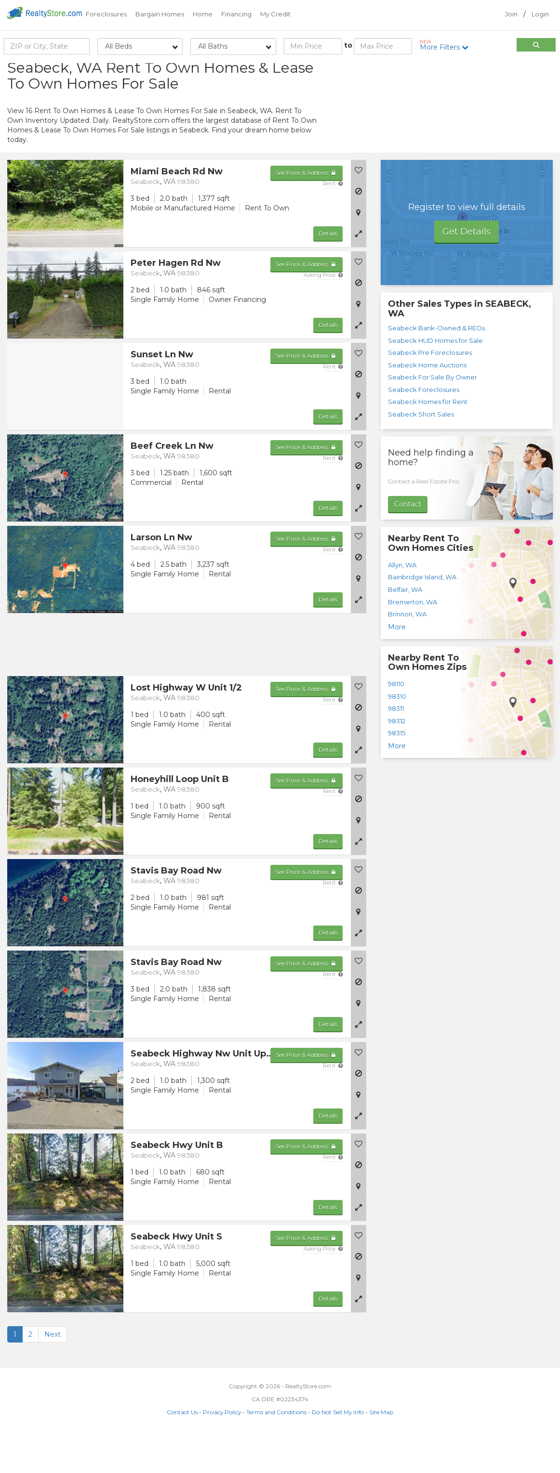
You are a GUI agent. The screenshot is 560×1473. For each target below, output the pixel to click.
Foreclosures (106, 14)
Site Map (381, 1449)
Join (511, 14)
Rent (333, 221)
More (397, 664)
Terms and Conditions (276, 1449)
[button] (358, 271)
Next (52, 1372)
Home (203, 14)
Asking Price (323, 312)
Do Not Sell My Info (338, 1449)
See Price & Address (306, 210)
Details (328, 270)
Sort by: (476, 70)
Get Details (466, 269)
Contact (407, 541)
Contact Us (182, 1449)
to (348, 45)
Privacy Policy (222, 1449)
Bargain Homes (159, 14)
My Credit (275, 14)
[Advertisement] (466, 132)
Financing (236, 14)
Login (540, 14)
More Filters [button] (447, 45)
